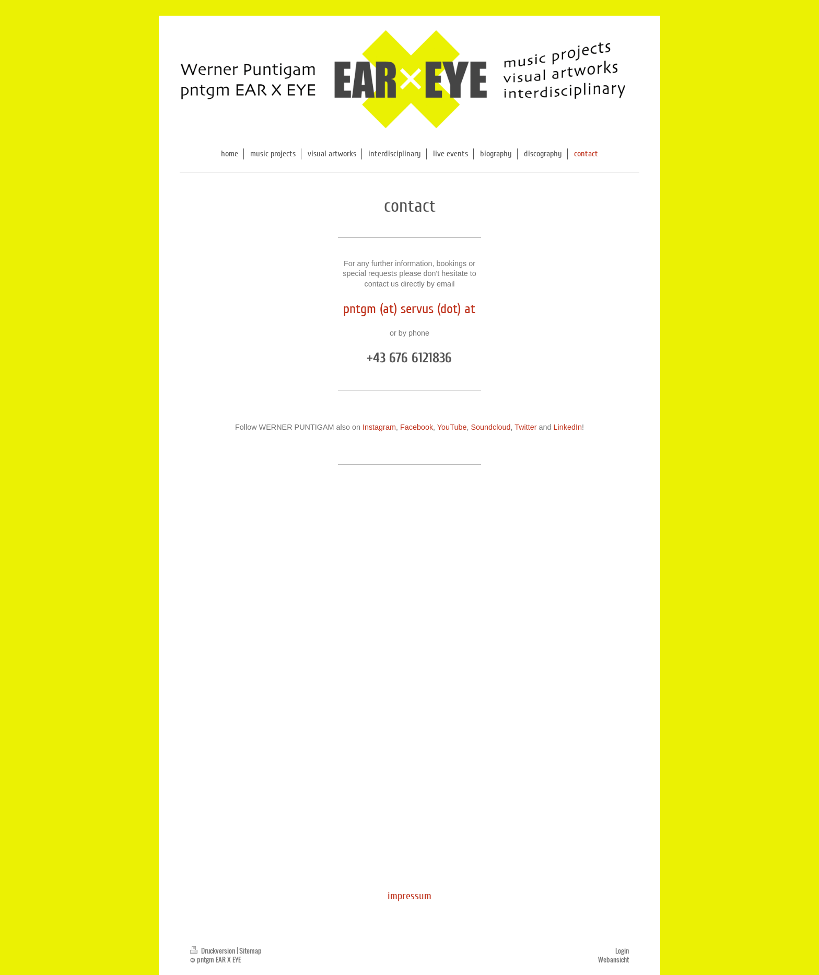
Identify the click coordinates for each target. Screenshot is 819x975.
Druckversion (213, 951)
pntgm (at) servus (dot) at (409, 309)
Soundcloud (490, 427)
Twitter (525, 427)
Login (622, 951)
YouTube (452, 427)
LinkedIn (568, 427)
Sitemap (250, 951)
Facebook (416, 427)
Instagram (379, 427)
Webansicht (613, 960)
